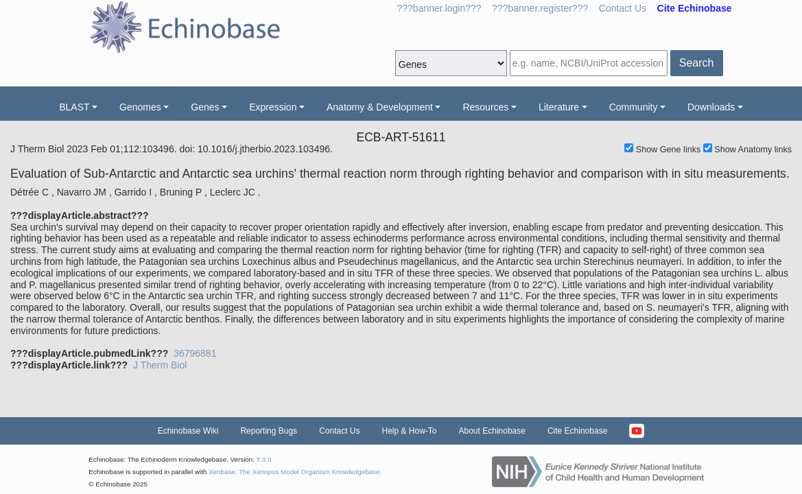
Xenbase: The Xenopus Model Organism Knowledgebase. (295, 471)
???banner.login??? (439, 8)
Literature (559, 107)
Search (696, 63)
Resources (485, 107)
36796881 (195, 353)
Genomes (140, 107)
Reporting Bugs (268, 431)
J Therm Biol (160, 365)
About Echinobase (492, 431)
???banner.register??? (540, 8)
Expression (272, 107)
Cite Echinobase (577, 431)
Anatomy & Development (380, 107)
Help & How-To (408, 431)
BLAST (74, 107)
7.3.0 (264, 459)
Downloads (711, 107)
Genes (205, 107)
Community (633, 107)
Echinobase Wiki (188, 431)
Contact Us (622, 8)
